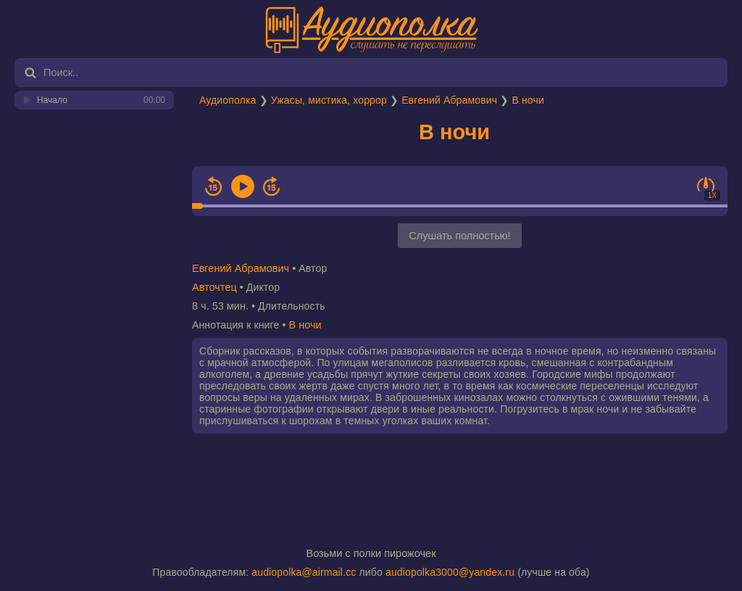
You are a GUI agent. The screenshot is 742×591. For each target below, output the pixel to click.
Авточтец (214, 287)
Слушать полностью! (459, 235)
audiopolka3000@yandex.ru (449, 572)
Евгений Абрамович (449, 100)
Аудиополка (227, 100)
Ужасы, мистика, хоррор (329, 100)
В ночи (527, 100)
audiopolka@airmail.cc (303, 572)
